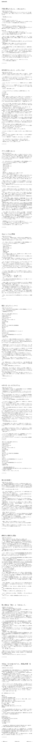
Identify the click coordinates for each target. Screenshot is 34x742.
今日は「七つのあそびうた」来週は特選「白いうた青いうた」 (16, 664)
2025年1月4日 (4, 597)
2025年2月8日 (4, 227)
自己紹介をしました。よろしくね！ (13, 70)
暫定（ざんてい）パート (10, 306)
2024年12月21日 (4, 737)
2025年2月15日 (4, 143)
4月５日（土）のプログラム (11, 385)
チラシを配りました (8, 151)
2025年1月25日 (4, 378)
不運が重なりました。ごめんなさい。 (14, 9)
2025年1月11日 (4, 528)
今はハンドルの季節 (8, 234)
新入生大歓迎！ (7, 480)
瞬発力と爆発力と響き (9, 535)
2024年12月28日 (4, 656)
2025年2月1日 (4, 298)
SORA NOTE (4, 1)
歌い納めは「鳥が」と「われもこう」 (14, 605)
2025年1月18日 (4, 473)
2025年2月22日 (4, 63)
